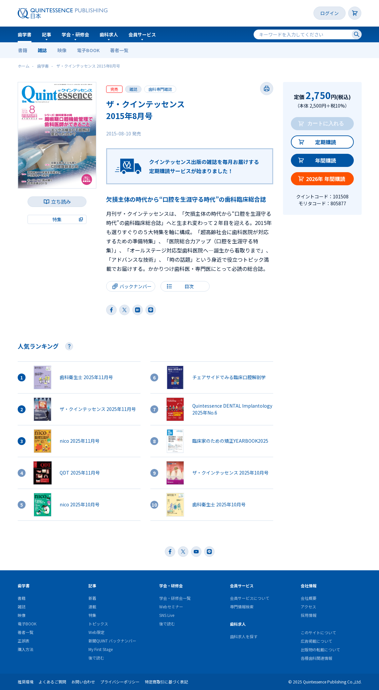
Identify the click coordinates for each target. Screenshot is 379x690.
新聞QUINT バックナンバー (112, 640)
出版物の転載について (320, 649)
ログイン (329, 13)
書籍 (22, 50)
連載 (92, 606)
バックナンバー (136, 286)
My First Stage (100, 649)
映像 (61, 50)
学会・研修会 (75, 34)
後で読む (96, 657)
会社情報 (308, 585)
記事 (46, 34)
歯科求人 (109, 34)
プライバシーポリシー (120, 681)
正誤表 (23, 640)
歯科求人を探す (243, 636)
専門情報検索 (242, 606)
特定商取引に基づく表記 (166, 681)
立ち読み (61, 201)
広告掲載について (316, 641)
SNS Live (166, 615)
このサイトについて (318, 632)
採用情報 (308, 615)
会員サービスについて (249, 598)
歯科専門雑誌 (160, 89)
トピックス (98, 623)
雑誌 (42, 50)
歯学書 (24, 34)
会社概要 (308, 598)
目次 (189, 286)
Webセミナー (171, 606)
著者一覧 (119, 50)
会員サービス (142, 34)
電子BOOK (88, 50)
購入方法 (25, 649)
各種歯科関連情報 (316, 658)
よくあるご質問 (52, 681)
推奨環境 (25, 681)
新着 (92, 598)
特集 (92, 615)
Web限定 (96, 632)
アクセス (308, 606)
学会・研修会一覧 (175, 598)
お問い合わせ (83, 681)
